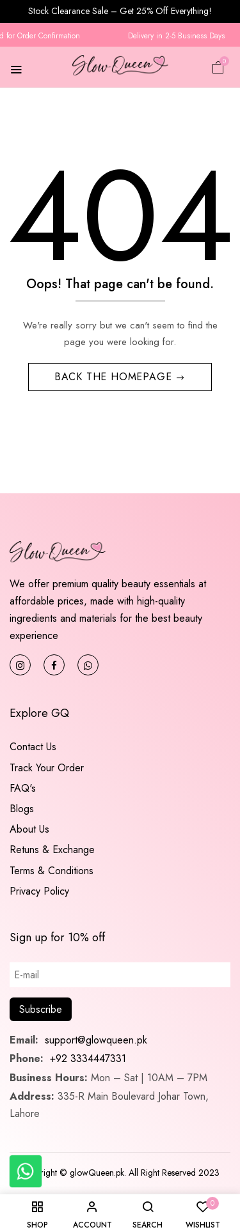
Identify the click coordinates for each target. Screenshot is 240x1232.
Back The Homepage (114, 376)
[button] (218, 66)
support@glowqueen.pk (94, 1040)
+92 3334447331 (88, 1058)
